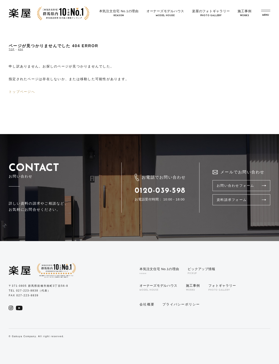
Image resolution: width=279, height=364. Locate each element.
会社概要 (147, 304)
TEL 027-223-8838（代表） (30, 290)
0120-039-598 (160, 191)
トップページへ (22, 91)
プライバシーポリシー (181, 304)
